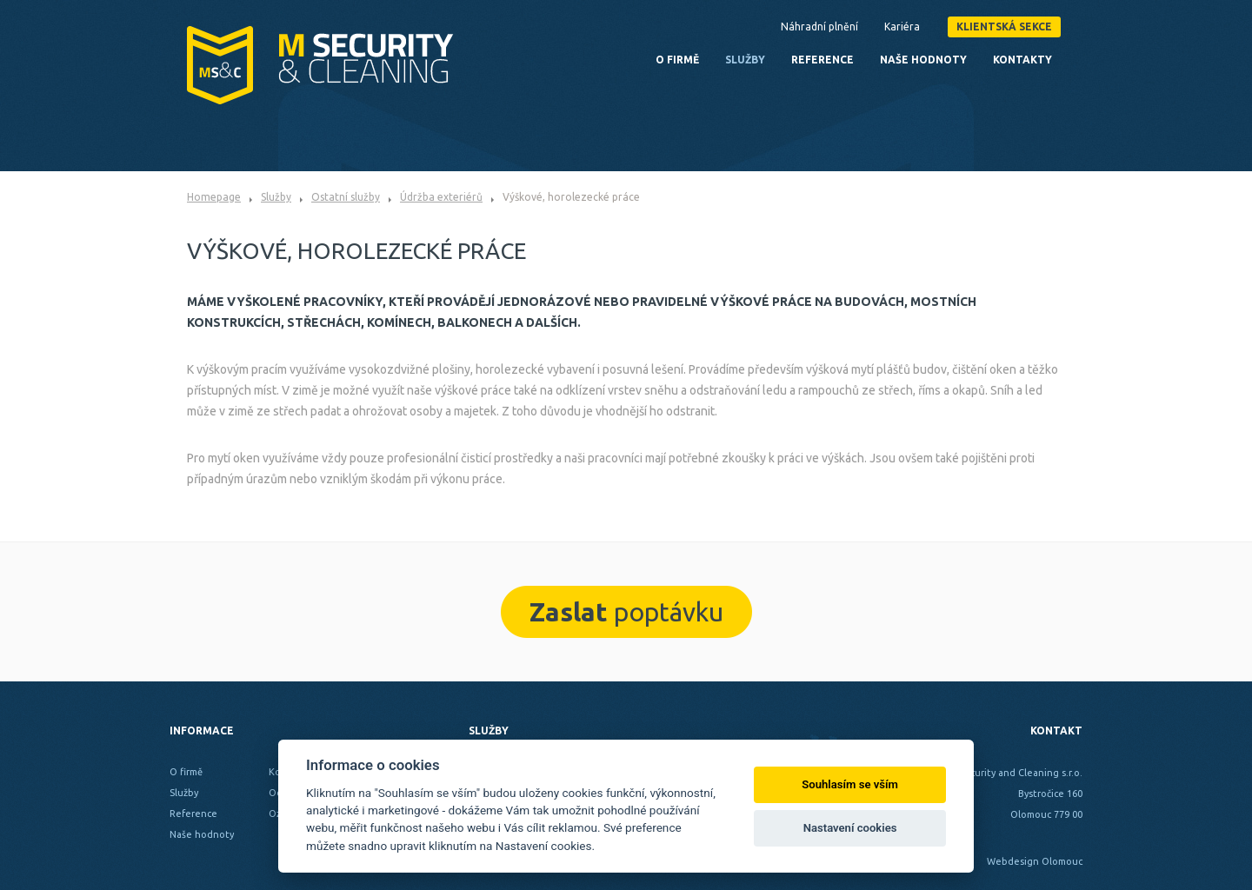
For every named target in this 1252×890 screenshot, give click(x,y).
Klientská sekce (1004, 26)
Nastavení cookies (850, 827)
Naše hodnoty (923, 59)
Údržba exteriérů (441, 197)
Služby (276, 197)
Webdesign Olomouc (1034, 861)
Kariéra (902, 26)
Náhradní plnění (819, 26)
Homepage (214, 197)
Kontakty (1022, 59)
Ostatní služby (345, 197)
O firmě (677, 59)
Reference (822, 59)
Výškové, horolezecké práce (571, 197)
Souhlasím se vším (850, 784)
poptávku (626, 612)
